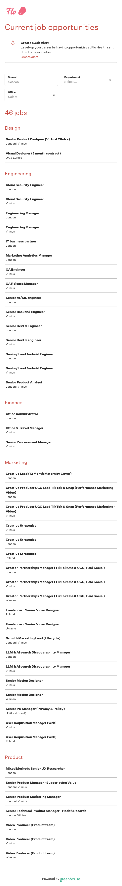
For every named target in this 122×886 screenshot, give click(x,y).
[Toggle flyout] (110, 80)
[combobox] (64, 82)
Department (72, 77)
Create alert (29, 57)
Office (12, 92)
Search (12, 77)
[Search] (31, 82)
